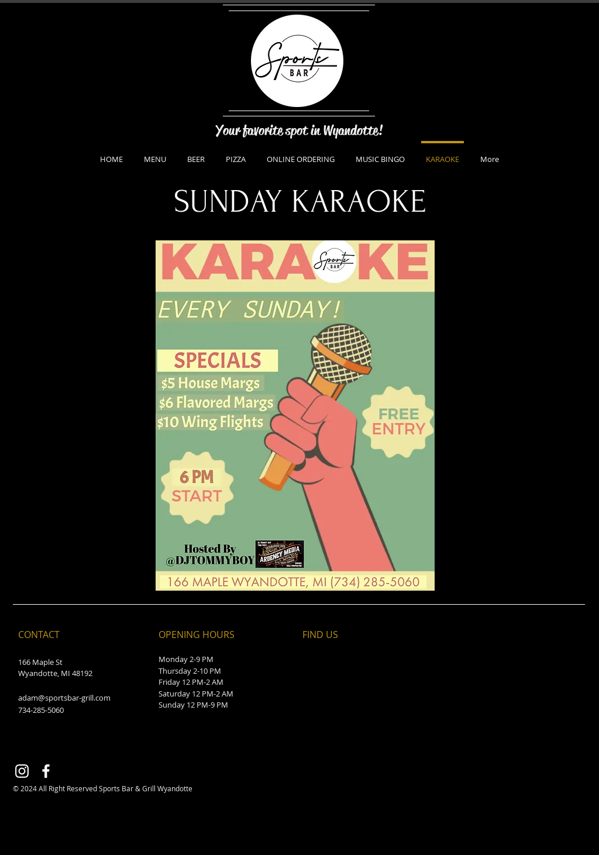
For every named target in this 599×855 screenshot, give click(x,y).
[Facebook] (46, 771)
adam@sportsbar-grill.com (64, 697)
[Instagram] (22, 771)
